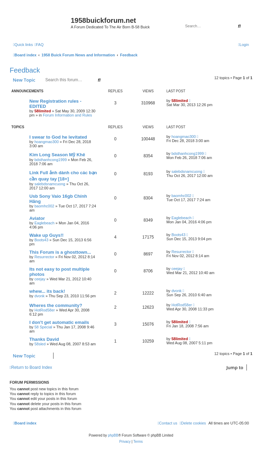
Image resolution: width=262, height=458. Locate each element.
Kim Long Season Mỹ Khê (57, 154)
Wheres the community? (55, 305)
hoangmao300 (47, 142)
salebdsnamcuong (50, 184)
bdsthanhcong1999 (51, 160)
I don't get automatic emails (59, 322)
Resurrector (44, 257)
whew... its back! (47, 291)
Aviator (37, 218)
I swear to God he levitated (58, 137)
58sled (40, 344)
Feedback (25, 70)
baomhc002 (45, 206)
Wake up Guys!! (46, 235)
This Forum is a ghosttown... (60, 252)
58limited (43, 111)
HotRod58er (45, 310)
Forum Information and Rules (67, 115)
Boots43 (41, 240)
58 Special (43, 327)
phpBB (113, 435)
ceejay (40, 279)
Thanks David (44, 339)
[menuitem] (39, 44)
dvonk (40, 296)
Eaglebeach (45, 223)
